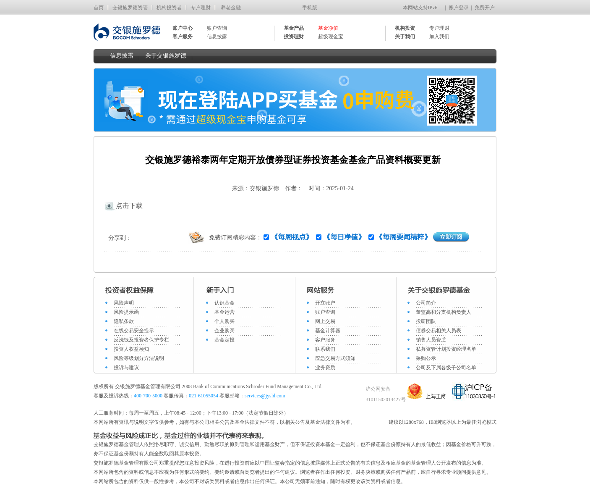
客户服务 (325, 340)
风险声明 (124, 303)
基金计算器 (327, 331)
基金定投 (224, 340)
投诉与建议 (126, 367)
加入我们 (439, 36)
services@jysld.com (266, 396)
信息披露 (217, 36)
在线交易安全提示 (134, 331)
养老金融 (231, 8)
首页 (99, 8)
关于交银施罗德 (165, 56)
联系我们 (325, 349)
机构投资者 (169, 8)
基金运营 (224, 312)
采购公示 (426, 358)
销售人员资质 (431, 340)
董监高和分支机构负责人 (443, 312)
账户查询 (217, 28)
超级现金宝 (330, 36)
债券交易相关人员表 (438, 331)
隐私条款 (124, 321)
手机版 (309, 8)
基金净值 (328, 28)
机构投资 (405, 28)
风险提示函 (126, 312)
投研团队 (426, 321)
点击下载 (123, 205)
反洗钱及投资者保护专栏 (141, 340)
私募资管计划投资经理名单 (446, 349)
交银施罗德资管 (130, 8)
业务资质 (325, 367)
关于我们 (405, 36)
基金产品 (294, 28)
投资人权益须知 (131, 349)
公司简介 (426, 303)
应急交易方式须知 (335, 358)
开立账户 (325, 303)
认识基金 (224, 303)
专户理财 (201, 8)
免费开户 (485, 8)
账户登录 (459, 8)
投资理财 (294, 36)
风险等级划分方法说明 (139, 358)
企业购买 (224, 331)
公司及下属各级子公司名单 (446, 367)
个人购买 (224, 321)
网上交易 (325, 321)
